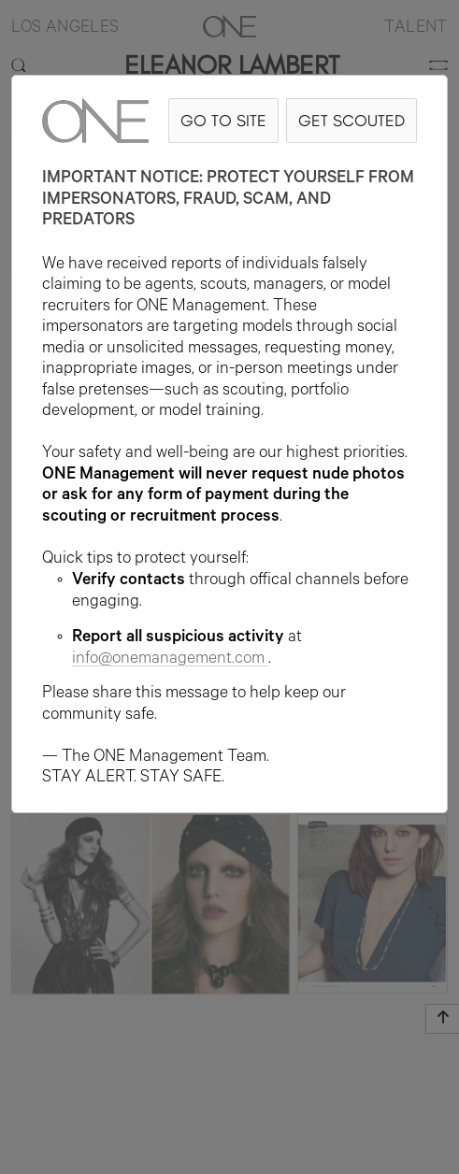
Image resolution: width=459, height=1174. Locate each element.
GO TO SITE (223, 120)
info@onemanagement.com (170, 660)
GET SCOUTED (351, 120)
